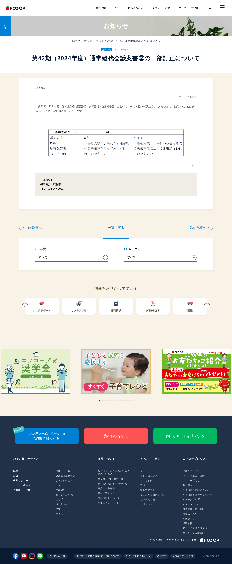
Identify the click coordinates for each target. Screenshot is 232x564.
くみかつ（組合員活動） (153, 495)
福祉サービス (63, 471)
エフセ (59, 485)
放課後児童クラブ (65, 475)
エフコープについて (190, 8)
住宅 (58, 499)
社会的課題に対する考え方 (197, 495)
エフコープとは (191, 480)
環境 (142, 485)
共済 (58, 514)
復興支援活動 (147, 490)
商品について (135, 8)
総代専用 (161, 556)
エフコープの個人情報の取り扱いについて (98, 556)
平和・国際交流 (148, 475)
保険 (58, 509)
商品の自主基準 (106, 488)
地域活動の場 (147, 499)
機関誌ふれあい (191, 514)
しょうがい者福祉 (65, 480)
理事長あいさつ (191, 471)
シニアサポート (21, 485)
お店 (15, 475)
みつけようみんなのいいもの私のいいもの (114, 473)
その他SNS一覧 (57, 556)
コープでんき (63, 495)
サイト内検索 (210, 8)
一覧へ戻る (116, 227)
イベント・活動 (161, 8)
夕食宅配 (60, 490)
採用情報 (187, 523)
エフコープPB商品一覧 (110, 479)
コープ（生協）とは (194, 475)
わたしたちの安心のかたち (112, 483)
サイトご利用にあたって (138, 556)
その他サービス (21, 490)
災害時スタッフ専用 (183, 556)
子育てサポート (21, 480)
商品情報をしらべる (109, 498)
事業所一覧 (189, 518)
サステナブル (190, 499)
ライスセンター (106, 502)
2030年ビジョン (192, 504)
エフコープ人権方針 (194, 533)
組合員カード (63, 504)
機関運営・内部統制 (194, 509)
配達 (15, 471)
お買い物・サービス (107, 8)
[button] (25, 306)
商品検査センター (107, 493)
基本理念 (187, 485)
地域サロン (146, 504)
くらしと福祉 (147, 480)
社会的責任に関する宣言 (196, 490)
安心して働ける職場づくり (197, 528)
